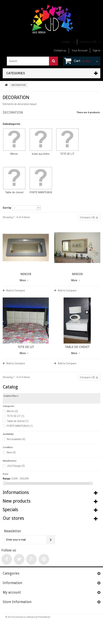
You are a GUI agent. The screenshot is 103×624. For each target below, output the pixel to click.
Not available (16, 439)
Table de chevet (14, 192)
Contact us (60, 50)
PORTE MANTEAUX (41, 192)
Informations (16, 492)
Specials (10, 509)
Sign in (96, 50)
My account (12, 592)
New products (17, 501)
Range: (7, 478)
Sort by (7, 207)
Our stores (13, 518)
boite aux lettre (41, 153)
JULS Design (16, 465)
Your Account (79, 50)
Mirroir (14, 153)
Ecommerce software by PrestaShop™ (32, 617)
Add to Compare (15, 290)
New (11, 452)
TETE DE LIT (67, 153)
